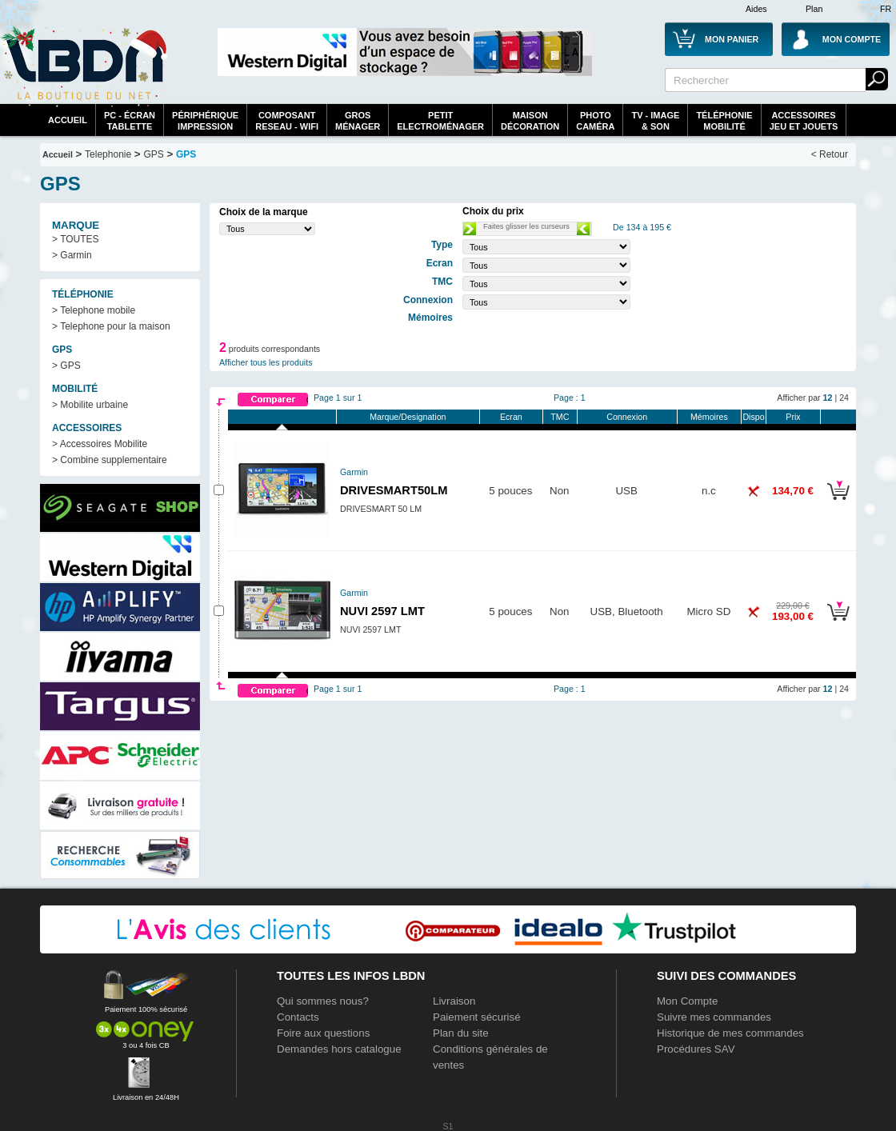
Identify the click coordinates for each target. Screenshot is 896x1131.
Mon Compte (687, 1001)
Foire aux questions (323, 1033)
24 (844, 397)
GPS (153, 154)
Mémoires (709, 417)
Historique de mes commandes (730, 1033)
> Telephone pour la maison (111, 326)
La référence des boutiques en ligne (84, 65)
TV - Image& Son (655, 120)
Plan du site (461, 1033)
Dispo (753, 417)
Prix (793, 417)
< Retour (829, 154)
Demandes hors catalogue (339, 1049)
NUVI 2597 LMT (382, 611)
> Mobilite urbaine (90, 404)
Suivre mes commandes (714, 1017)
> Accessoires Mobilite (99, 444)
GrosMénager (357, 120)
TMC (559, 417)
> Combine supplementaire (109, 460)
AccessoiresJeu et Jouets (804, 120)
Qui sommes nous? (323, 1001)
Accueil (67, 120)
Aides (756, 9)
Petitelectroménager (440, 120)
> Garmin (72, 255)
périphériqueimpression (205, 120)
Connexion (626, 417)
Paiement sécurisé (477, 1017)
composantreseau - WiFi (286, 120)
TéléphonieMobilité (724, 120)
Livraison (454, 1001)
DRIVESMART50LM (393, 490)
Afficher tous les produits (266, 362)
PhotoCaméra (595, 120)
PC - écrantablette (129, 120)
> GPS (66, 365)
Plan (814, 9)
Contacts (298, 1017)
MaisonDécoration (530, 120)
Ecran (511, 417)
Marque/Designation (408, 417)
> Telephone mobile (93, 310)
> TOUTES (75, 239)
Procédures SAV (696, 1049)
